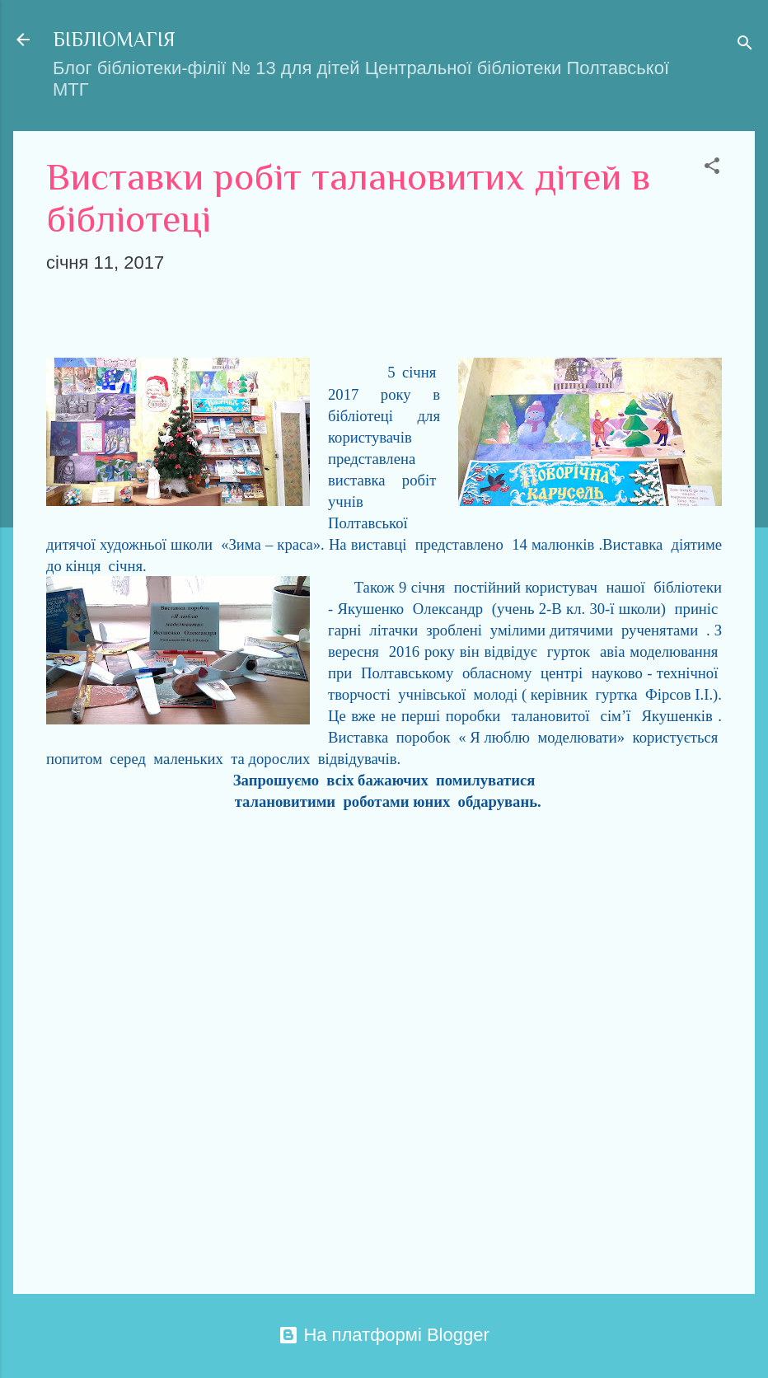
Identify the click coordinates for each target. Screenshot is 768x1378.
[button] (712, 168)
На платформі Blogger (384, 1334)
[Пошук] (745, 45)
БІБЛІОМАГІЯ (114, 39)
